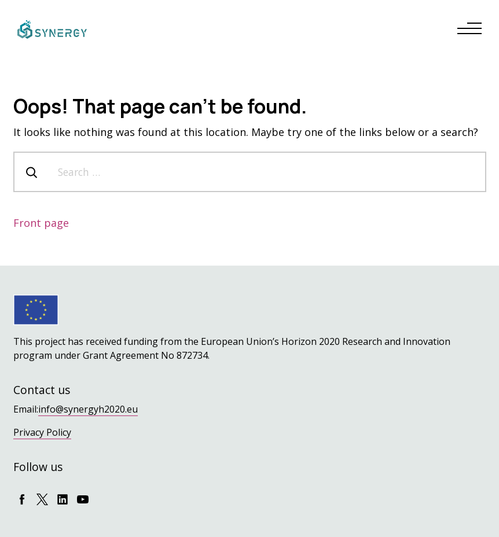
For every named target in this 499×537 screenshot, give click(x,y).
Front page (41, 223)
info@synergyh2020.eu (88, 409)
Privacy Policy (42, 432)
